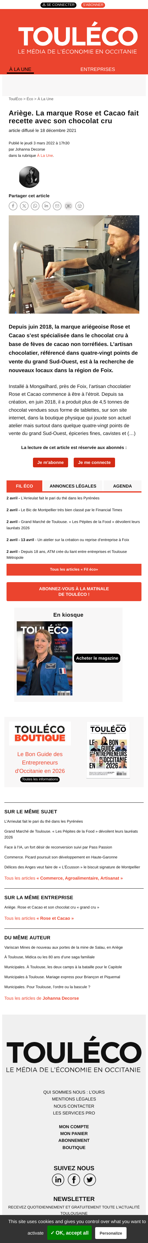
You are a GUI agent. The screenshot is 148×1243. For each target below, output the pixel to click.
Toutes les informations (40, 780)
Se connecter (61, 5)
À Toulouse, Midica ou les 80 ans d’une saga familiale (49, 957)
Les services (74, 1113)
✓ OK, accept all (69, 1233)
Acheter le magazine (97, 658)
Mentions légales (74, 1099)
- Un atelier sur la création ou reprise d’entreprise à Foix (68, 540)
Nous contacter (74, 1106)
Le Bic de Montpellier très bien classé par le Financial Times (64, 510)
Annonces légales (73, 486)
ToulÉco (15, 99)
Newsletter (74, 1199)
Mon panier (74, 1133)
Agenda (122, 486)
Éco (30, 99)
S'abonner (93, 5)
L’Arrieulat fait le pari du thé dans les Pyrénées (53, 498)
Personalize (111, 1233)
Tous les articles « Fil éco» (74, 570)
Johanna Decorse (30, 149)
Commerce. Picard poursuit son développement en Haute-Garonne (61, 857)
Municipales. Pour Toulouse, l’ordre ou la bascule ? (47, 987)
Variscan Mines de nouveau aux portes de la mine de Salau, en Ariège (63, 948)
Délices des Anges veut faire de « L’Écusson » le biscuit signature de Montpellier (72, 867)
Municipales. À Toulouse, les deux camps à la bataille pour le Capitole (63, 967)
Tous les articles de (41, 998)
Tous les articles (63, 878)
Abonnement (74, 1140)
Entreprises (98, 69)
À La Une (20, 69)
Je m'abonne (50, 462)
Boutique (74, 1147)
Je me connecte (94, 462)
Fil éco (24, 486)
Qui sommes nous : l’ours (74, 1092)
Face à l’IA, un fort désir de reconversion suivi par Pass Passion (58, 847)
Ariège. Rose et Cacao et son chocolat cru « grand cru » (51, 907)
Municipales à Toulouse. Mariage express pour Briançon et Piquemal (62, 977)
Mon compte (74, 1126)
